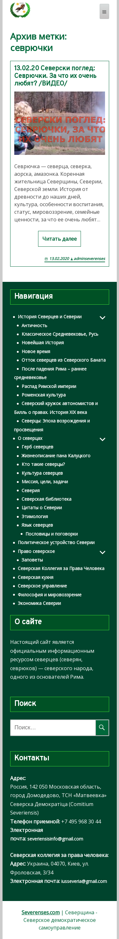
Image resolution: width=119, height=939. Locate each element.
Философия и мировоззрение (50, 595)
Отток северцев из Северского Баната (64, 360)
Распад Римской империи (49, 386)
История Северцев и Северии (50, 317)
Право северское (36, 551)
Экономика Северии (39, 603)
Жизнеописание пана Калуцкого (56, 456)
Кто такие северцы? (43, 464)
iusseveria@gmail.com (84, 881)
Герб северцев (37, 447)
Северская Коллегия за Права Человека (61, 568)
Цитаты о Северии (42, 507)
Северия (31, 490)
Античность (34, 325)
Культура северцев (42, 473)
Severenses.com (41, 912)
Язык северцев (37, 525)
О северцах (30, 438)
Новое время (36, 351)
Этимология (35, 516)
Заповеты (32, 560)
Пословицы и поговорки (51, 534)
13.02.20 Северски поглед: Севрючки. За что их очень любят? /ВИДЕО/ (55, 76)
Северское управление (42, 586)
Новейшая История (43, 342)
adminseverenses (89, 258)
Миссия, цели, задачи (45, 482)
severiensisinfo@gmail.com (55, 839)
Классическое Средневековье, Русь (60, 334)
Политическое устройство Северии (56, 542)
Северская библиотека (46, 499)
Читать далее (59, 238)
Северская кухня (35, 577)
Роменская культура (44, 395)
